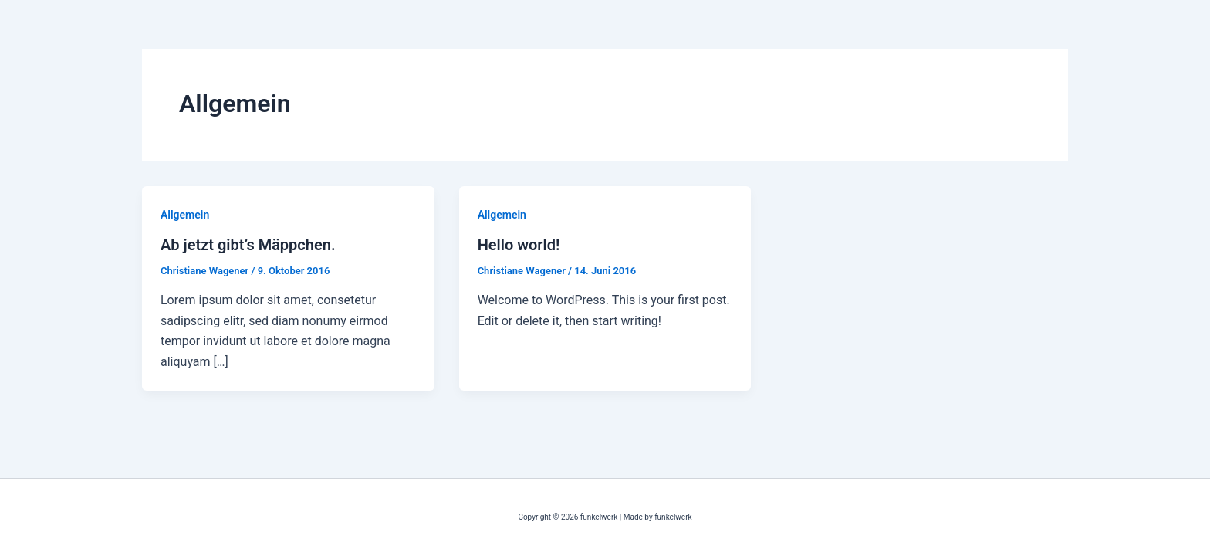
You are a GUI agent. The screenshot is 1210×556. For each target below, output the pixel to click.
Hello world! (519, 245)
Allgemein (185, 214)
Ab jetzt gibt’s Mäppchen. (248, 245)
